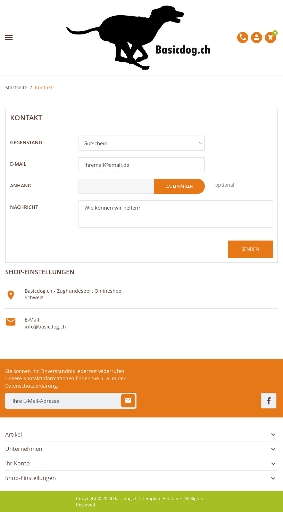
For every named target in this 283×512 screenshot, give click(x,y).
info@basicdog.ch (45, 326)
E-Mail (18, 164)
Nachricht (24, 207)
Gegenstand (26, 142)
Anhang (20, 185)
